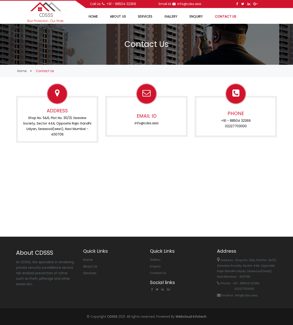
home (93, 16)
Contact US (225, 16)
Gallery (171, 16)
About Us (90, 266)
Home (88, 259)
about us (118, 16)
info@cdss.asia (186, 4)
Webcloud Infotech (190, 316)
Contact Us (158, 273)
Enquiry (196, 16)
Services (89, 273)
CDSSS (112, 316)
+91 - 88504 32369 (119, 4)
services (145, 16)
